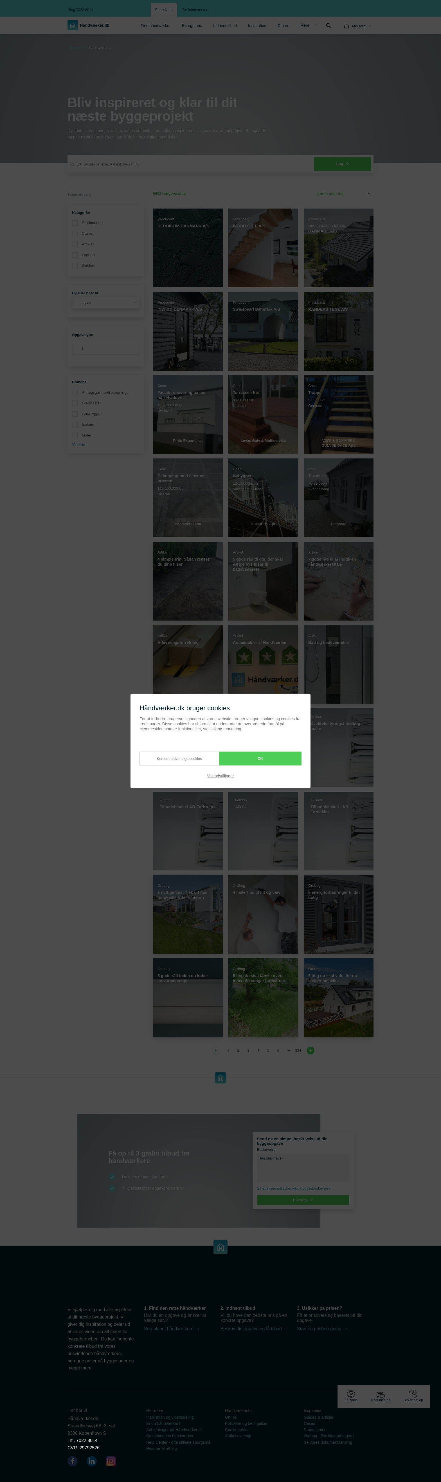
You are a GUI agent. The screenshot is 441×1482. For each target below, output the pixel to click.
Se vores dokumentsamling (328, 1442)
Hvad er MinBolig (161, 1448)
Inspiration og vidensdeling (170, 1417)
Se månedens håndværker (170, 1436)
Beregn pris (192, 25)
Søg (342, 164)
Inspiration (257, 25)
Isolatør (88, 424)
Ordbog (88, 255)
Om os (283, 25)
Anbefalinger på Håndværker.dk (174, 1429)
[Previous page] (216, 1051)
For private (164, 10)
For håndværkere (196, 10)
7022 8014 (87, 1440)
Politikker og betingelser (246, 1423)
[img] (328, 25)
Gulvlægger (92, 414)
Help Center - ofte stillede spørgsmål (178, 1442)
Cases (87, 233)
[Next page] (309, 1051)
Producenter (92, 223)
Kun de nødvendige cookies (173, 758)
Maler (86, 435)
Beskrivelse (266, 1149)
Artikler (88, 244)
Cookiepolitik (236, 1429)
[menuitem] (155, 25)
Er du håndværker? (163, 1423)
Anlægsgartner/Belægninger (106, 392)
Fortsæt (303, 1200)
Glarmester (91, 403)
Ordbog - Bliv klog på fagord (329, 1436)
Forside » (77, 48)
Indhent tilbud (225, 25)
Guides (88, 265)
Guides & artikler (318, 1417)
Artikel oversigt (238, 1436)
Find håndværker (156, 25)
